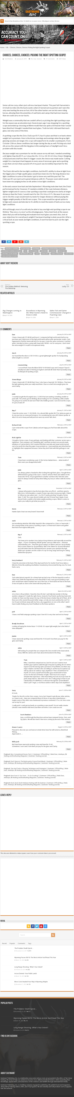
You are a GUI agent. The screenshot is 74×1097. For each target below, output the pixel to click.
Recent (4, 943)
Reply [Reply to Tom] (68, 465)
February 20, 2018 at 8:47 (64, 741)
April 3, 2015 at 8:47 (65, 470)
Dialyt (8, 171)
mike (14, 591)
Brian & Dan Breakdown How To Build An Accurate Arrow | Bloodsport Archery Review (32, 21)
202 (29, 969)
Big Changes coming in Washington (12, 312)
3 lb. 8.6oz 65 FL (46, 194)
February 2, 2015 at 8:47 (64, 425)
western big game (26, 254)
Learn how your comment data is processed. (41, 853)
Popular (12, 943)
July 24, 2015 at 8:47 (65, 365)
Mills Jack (15, 742)
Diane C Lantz (17, 727)
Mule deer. (62, 251)
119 (29, 984)
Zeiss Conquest (57, 254)
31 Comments (50, 59)
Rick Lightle (16, 437)
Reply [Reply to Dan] (68, 348)
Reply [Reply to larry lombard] (68, 570)
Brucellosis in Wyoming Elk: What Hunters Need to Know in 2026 (37, 313)
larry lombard (17, 560)
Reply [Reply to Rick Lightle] (68, 453)
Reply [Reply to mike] (68, 607)
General (39, 59)
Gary (14, 690)
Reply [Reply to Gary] (68, 710)
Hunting (53, 251)
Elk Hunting (34, 251)
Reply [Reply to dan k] (68, 360)
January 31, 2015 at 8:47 (64, 410)
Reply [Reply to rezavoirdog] (68, 374)
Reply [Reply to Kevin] (68, 515)
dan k (14, 353)
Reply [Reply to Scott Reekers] (68, 722)
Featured (44, 251)
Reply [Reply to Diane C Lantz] (68, 736)
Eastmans (36, 248)
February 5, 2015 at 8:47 (64, 457)
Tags (29, 943)
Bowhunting (25, 248)
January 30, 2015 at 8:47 (64, 353)
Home (2, 47)
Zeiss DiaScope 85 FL (31, 135)
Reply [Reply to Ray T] (68, 420)
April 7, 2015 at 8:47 (65, 648)
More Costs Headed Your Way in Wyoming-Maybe (31, 982)
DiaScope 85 (8, 179)
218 (27, 960)
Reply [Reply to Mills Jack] (68, 749)
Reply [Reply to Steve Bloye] (68, 389)
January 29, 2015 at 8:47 (64, 334)
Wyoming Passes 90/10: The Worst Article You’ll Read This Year (35, 957)
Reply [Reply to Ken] (68, 504)
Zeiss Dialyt (69, 254)
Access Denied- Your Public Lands (25, 973)
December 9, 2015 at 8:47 (63, 488)
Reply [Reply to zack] (68, 530)
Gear (34, 59)
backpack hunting (12, 248)
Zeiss (37, 254)
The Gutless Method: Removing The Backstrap (17, 286)
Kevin (14, 509)
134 (27, 976)
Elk (7, 47)
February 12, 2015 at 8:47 (64, 560)
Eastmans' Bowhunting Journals (54, 248)
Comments (21, 943)
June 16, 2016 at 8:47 (65, 714)
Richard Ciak (16, 425)
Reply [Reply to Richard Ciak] (68, 432)
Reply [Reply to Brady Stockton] (68, 631)
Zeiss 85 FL (45, 254)
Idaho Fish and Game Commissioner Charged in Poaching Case (60, 313)
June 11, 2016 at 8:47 (65, 690)
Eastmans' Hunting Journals (11, 251)
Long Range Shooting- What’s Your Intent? (28, 967)
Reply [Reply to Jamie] (68, 643)
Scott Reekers (9, 59)
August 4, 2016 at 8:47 (64, 727)
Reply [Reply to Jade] (68, 405)
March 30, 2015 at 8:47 (64, 591)
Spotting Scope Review (9, 254)
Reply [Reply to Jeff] (68, 618)
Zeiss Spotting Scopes (9, 256)
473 (30, 951)
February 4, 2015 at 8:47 (64, 437)
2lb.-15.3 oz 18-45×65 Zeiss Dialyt (49, 156)
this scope (29, 141)
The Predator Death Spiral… (23, 948)
